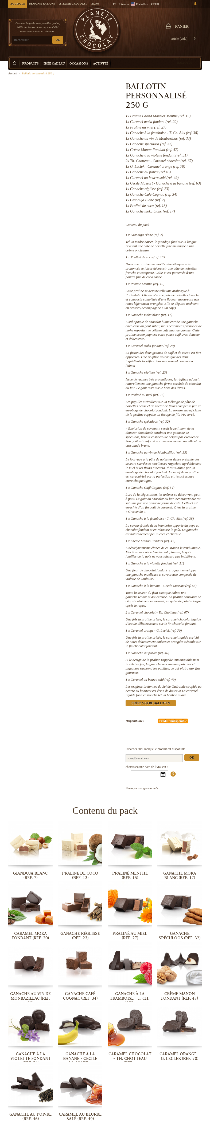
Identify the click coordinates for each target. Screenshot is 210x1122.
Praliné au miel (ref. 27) (147, 395)
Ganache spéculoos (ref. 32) (150, 421)
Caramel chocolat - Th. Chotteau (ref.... (129, 1058)
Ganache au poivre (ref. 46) (150, 653)
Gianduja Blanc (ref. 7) (147, 235)
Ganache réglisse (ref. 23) (149, 372)
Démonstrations (42, 4)
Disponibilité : (135, 721)
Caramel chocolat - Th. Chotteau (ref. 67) (160, 612)
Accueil (12, 73)
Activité (100, 64)
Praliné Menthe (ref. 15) (148, 284)
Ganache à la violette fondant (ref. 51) (157, 563)
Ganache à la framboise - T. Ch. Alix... (129, 998)
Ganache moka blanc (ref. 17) (151, 315)
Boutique (17, 4)
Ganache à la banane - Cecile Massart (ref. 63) (164, 586)
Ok (191, 758)
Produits (30, 64)
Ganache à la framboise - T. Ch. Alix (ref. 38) (162, 518)
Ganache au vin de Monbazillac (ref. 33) (159, 452)
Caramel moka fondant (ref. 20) (153, 346)
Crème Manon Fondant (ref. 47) (153, 541)
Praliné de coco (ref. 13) (148, 257)
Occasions (78, 64)
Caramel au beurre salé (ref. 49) (153, 680)
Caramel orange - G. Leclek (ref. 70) (156, 630)
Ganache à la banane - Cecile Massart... (80, 1058)
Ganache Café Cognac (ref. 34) (152, 488)
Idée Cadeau (54, 64)
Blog (95, 4)
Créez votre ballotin (184, 61)
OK (58, 40)
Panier (181, 27)
